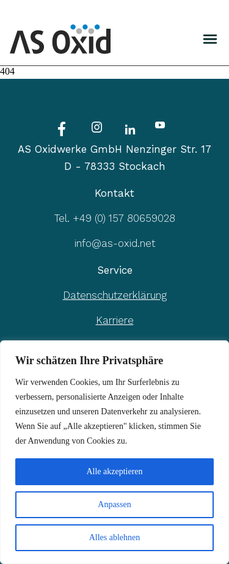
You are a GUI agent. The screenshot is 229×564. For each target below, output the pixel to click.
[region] (114, 452)
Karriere (115, 320)
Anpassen (114, 504)
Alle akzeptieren (114, 471)
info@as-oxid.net (115, 243)
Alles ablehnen (114, 537)
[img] (210, 39)
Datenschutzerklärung (115, 295)
